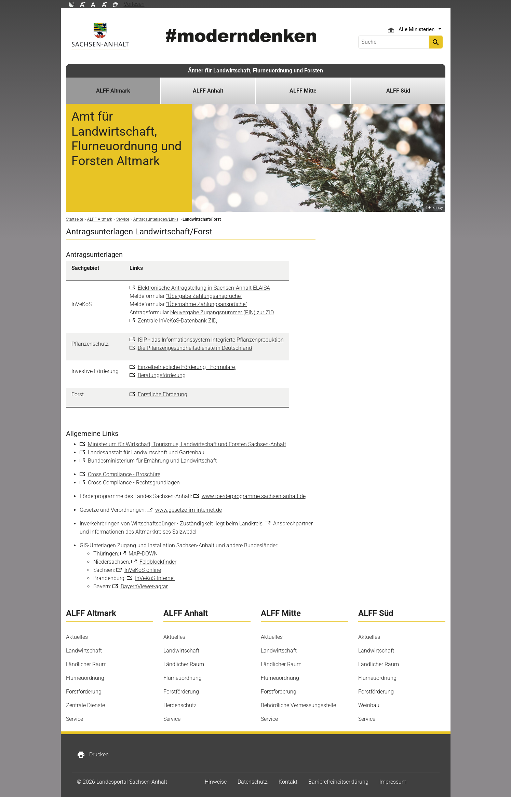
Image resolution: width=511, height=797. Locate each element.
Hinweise (216, 782)
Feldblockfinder (157, 562)
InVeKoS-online (142, 570)
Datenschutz (253, 782)
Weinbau (368, 705)
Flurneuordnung (85, 678)
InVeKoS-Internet (155, 578)
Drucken (93, 755)
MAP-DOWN (143, 553)
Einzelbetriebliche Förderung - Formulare (186, 367)
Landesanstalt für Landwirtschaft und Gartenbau (146, 452)
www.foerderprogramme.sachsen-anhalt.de (254, 496)
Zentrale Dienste (85, 705)
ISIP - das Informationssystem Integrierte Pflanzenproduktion (211, 339)
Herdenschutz (180, 705)
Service (74, 719)
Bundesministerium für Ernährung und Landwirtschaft (152, 460)
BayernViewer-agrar (144, 586)
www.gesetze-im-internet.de (188, 510)
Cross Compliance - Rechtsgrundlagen (134, 482)
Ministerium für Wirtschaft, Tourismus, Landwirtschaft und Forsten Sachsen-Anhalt (187, 444)
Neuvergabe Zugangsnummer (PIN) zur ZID (222, 312)
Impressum (392, 782)
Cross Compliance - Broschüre (124, 474)
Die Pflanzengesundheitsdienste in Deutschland (195, 348)
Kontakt (288, 782)
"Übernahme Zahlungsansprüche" (206, 304)
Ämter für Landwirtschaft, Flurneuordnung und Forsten (255, 70)
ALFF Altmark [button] (113, 90)
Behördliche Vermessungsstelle (298, 705)
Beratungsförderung (162, 375)
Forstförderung (84, 691)
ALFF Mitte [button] (303, 90)
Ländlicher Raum (86, 664)
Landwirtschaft (84, 650)
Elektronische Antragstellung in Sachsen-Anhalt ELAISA (204, 288)
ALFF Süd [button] (398, 90)
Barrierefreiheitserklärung (338, 782)
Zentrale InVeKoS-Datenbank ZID (177, 320)
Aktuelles (77, 637)
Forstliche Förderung (162, 394)
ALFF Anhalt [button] (208, 90)
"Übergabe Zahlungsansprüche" (204, 296)
